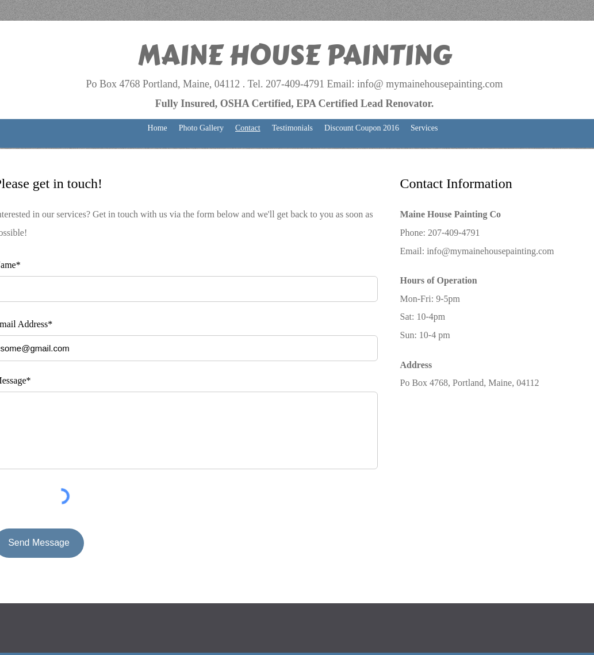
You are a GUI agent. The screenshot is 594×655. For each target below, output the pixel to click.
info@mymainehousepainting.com (490, 251)
